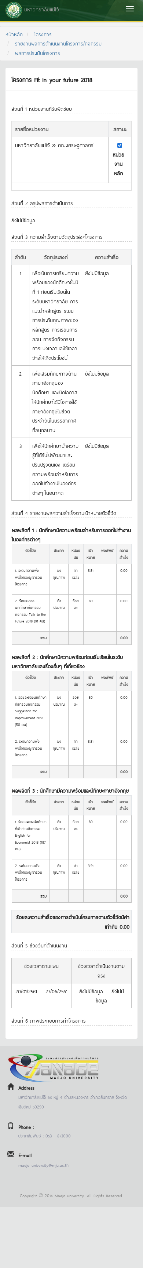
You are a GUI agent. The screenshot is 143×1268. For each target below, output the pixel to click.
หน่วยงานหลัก (118, 163)
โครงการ (43, 34)
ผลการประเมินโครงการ (37, 52)
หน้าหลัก (14, 34)
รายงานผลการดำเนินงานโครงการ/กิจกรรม (58, 43)
